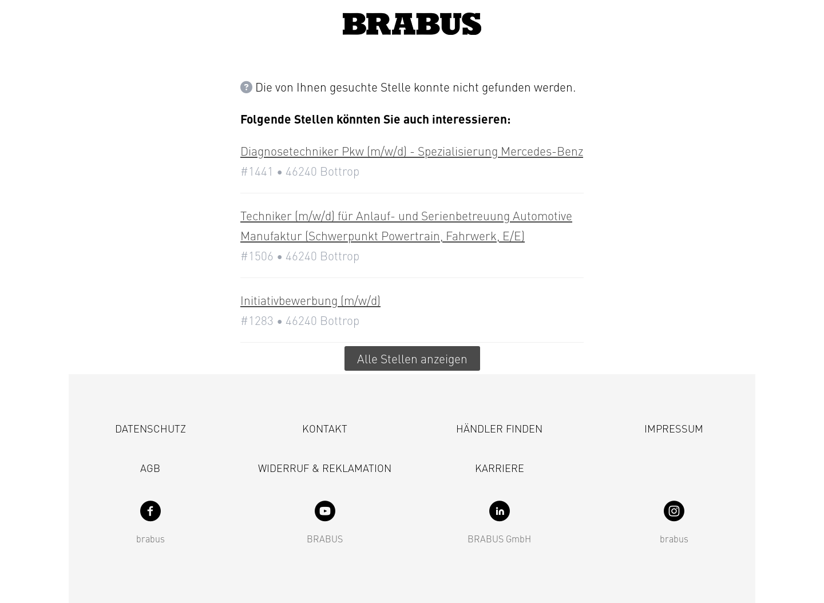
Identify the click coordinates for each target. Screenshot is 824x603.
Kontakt (324, 428)
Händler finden (499, 428)
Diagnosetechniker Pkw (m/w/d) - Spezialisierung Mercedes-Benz (411, 150)
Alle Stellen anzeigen (412, 358)
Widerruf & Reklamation (324, 468)
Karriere (499, 468)
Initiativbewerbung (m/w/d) (310, 300)
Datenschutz (150, 428)
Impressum (673, 428)
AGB (150, 468)
